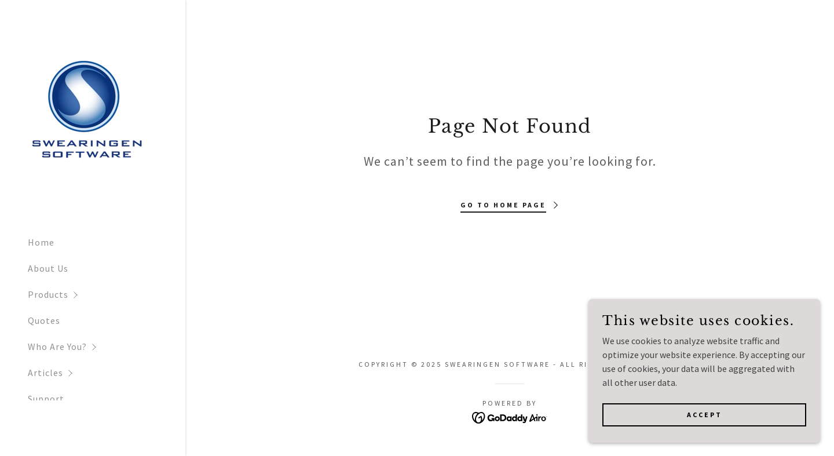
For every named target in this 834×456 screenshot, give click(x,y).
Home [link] (41, 242)
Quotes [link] (44, 320)
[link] (86, 112)
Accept (704, 438)
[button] (106, 295)
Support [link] (46, 398)
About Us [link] (48, 268)
